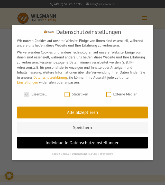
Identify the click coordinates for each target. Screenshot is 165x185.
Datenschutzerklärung (50, 76)
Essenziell (35, 93)
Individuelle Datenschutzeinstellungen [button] (82, 141)
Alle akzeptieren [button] (82, 111)
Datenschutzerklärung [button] (85, 152)
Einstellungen (27, 81)
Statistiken (76, 93)
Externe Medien (121, 93)
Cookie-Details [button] (61, 152)
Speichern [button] (82, 126)
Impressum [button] (106, 152)
